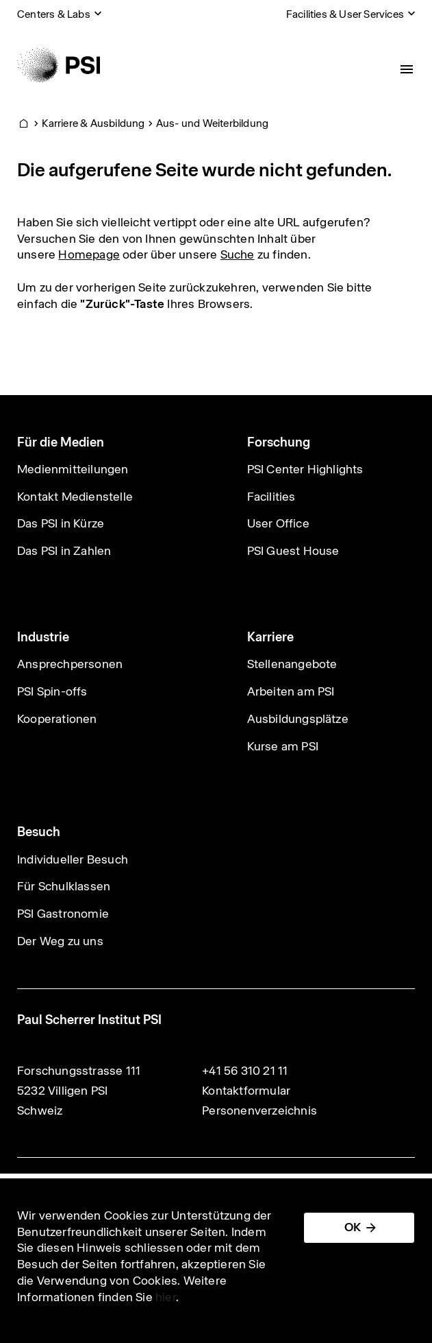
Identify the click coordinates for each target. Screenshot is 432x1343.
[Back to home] (58, 65)
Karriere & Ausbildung (93, 123)
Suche (237, 254)
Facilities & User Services (345, 14)
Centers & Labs (53, 14)
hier (165, 1297)
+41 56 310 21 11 (245, 1071)
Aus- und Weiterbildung (212, 123)
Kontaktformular (246, 1090)
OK (352, 1227)
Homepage (89, 254)
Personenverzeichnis (259, 1110)
